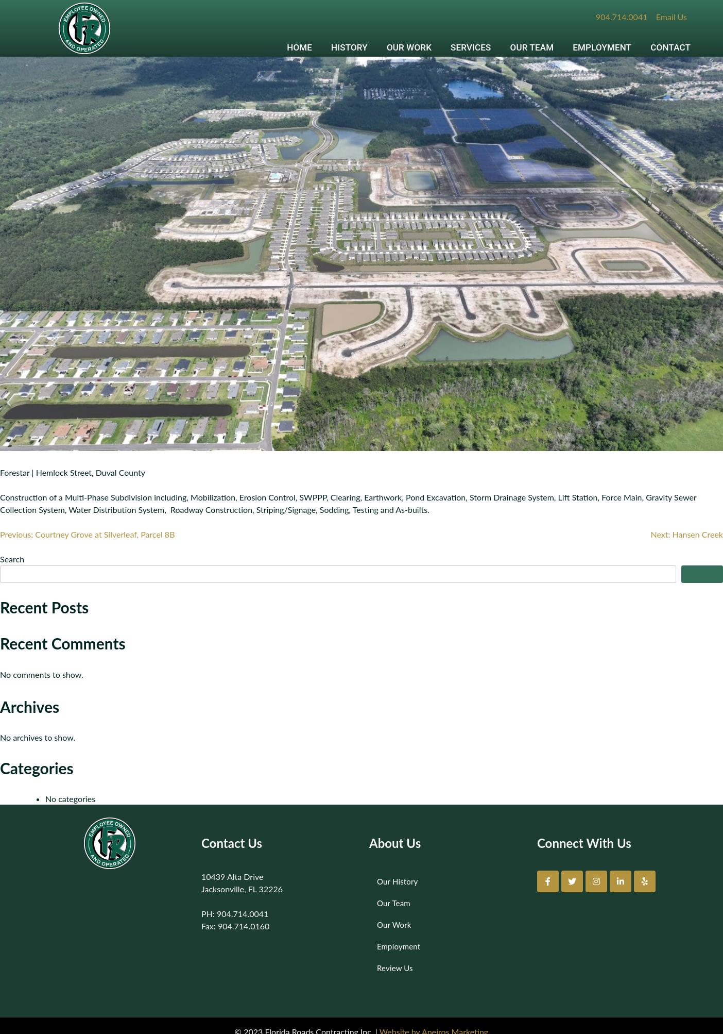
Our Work (394, 924)
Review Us (395, 968)
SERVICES (471, 47)
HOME (299, 47)
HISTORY (349, 47)
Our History (397, 881)
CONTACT (670, 47)
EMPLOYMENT (602, 47)
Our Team (393, 903)
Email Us (671, 17)
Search (12, 559)
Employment (398, 946)
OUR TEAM (532, 47)
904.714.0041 (621, 17)
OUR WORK (409, 47)
